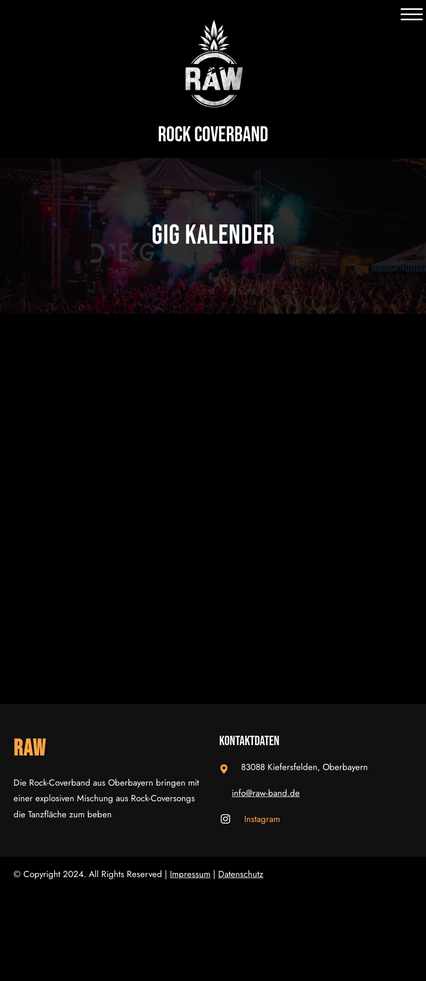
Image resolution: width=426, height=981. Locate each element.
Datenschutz (240, 874)
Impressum (190, 874)
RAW (30, 748)
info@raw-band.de (266, 793)
